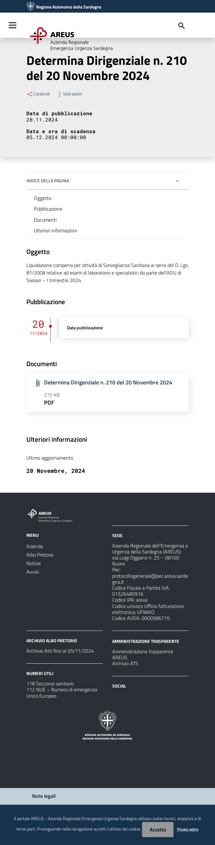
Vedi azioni (69, 93)
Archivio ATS (125, 663)
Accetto (158, 829)
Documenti (45, 220)
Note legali (44, 796)
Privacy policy (188, 829)
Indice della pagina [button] (47, 180)
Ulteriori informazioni (55, 230)
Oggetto (42, 198)
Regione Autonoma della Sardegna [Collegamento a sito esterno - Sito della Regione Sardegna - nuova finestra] (68, 7)
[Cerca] (182, 26)
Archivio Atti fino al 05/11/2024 (60, 651)
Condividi (38, 93)
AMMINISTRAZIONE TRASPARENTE (145, 641)
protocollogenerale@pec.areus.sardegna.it (150, 579)
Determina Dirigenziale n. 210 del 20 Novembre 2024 (108, 382)
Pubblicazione (48, 209)
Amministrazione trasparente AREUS (142, 654)
